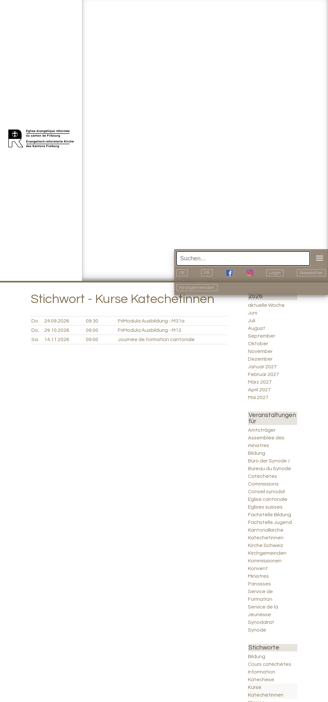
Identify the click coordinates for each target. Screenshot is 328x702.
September (261, 336)
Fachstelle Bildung (269, 514)
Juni (252, 312)
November (260, 351)
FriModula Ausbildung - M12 (149, 330)
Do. (35, 320)
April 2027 (259, 389)
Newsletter (311, 273)
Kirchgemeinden (197, 287)
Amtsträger (261, 430)
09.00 (92, 330)
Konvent (258, 568)
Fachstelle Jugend (270, 522)
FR (207, 273)
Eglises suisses (265, 507)
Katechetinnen (265, 537)
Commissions (263, 483)
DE (182, 273)
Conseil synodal (266, 491)
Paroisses (259, 583)
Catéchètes (262, 476)
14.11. (56, 339)
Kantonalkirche (265, 530)
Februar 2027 (263, 374)
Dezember (260, 359)
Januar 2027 (262, 366)
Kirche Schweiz (265, 545)
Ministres (258, 576)
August (256, 328)
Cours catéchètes (269, 664)
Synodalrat (261, 622)
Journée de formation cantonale (156, 339)
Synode (257, 630)
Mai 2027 (258, 397)
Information (261, 671)
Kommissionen (265, 560)
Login (275, 273)
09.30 (92, 320)
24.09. (56, 320)
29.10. (56, 330)
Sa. (35, 339)
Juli (251, 320)
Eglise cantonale (267, 499)
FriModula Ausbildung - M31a (151, 320)
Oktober (258, 343)
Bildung (256, 453)
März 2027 (260, 382)
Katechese (261, 679)
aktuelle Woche (266, 305)
